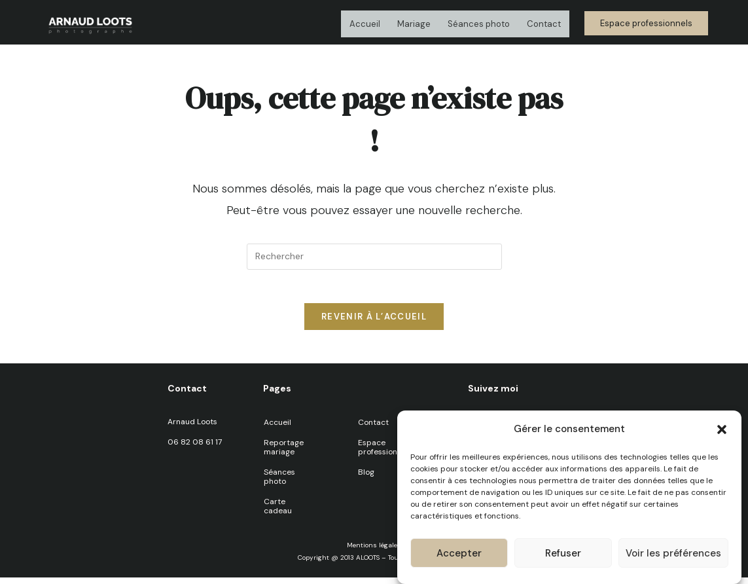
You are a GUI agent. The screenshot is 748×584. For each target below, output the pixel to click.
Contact (544, 23)
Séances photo (479, 23)
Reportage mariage (284, 454)
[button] (721, 429)
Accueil (364, 23)
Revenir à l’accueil (374, 323)
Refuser (563, 553)
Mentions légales (374, 551)
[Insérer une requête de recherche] (374, 257)
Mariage (414, 23)
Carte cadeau (278, 512)
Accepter (459, 553)
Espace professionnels (385, 454)
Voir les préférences (673, 553)
